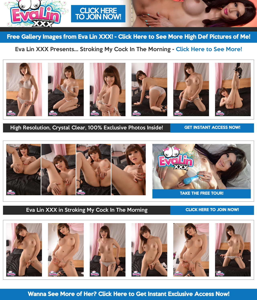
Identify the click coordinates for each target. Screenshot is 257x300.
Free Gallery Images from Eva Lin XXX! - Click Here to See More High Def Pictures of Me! (128, 37)
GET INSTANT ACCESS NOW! (212, 128)
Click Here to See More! (209, 49)
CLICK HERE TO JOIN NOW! (212, 210)
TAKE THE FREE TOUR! (201, 193)
